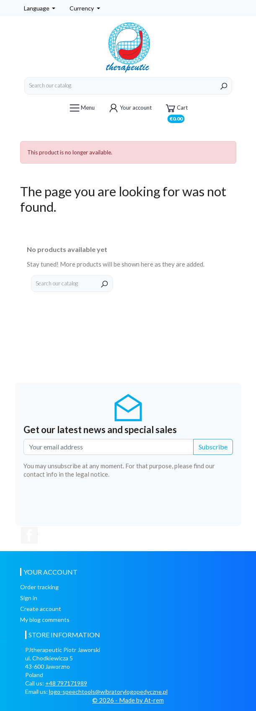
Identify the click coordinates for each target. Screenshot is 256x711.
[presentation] (169, 501)
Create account (40, 608)
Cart (176, 109)
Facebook (29, 535)
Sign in (28, 597)
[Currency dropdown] (85, 8)
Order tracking (39, 586)
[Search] (128, 86)
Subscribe (213, 447)
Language (37, 8)
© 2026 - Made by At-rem (128, 700)
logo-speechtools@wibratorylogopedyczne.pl (108, 691)
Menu (81, 108)
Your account (129, 108)
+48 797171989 (66, 683)
